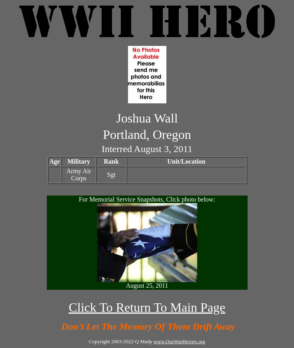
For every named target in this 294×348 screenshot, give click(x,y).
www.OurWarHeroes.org (179, 341)
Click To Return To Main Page (147, 307)
